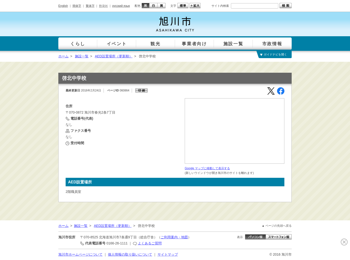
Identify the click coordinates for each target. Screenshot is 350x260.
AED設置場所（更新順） (113, 56)
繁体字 (90, 6)
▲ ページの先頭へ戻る (277, 225)
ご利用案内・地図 (174, 237)
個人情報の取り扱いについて (130, 254)
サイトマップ (168, 254)
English (63, 6)
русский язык (121, 6)
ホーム (63, 56)
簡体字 (76, 6)
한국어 (103, 6)
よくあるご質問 (150, 243)
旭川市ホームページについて (80, 254)
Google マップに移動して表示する (207, 168)
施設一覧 (81, 56)
